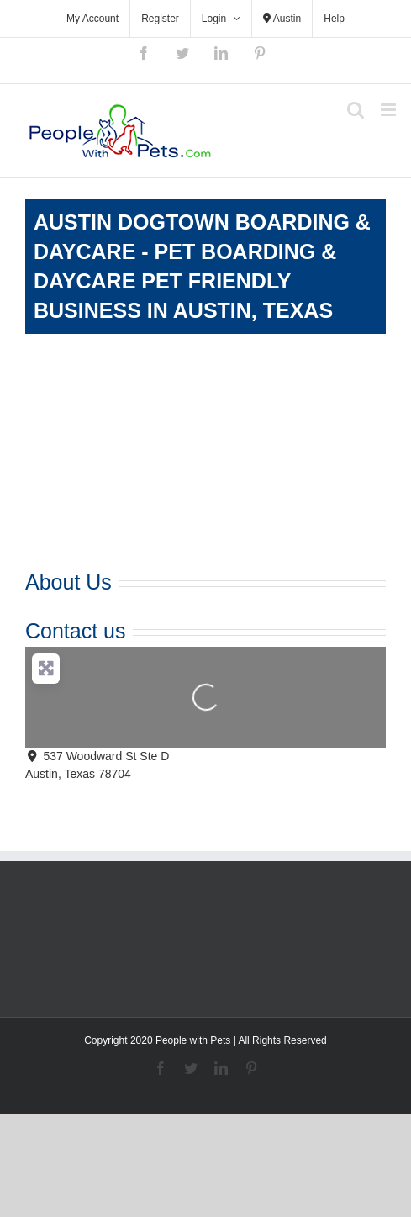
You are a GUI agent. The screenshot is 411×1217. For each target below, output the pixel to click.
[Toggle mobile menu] (389, 110)
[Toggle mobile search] (355, 110)
